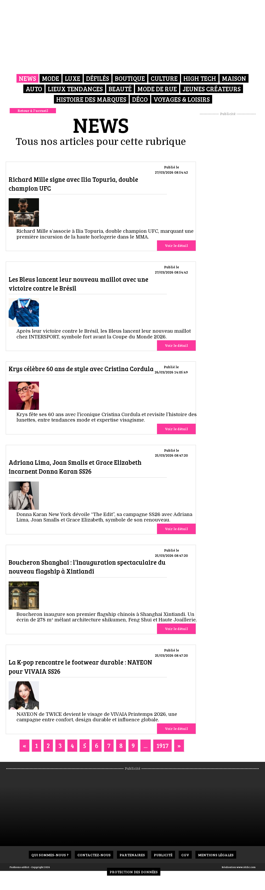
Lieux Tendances (75, 88)
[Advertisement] (232, 194)
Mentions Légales (216, 854)
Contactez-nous (94, 854)
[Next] (179, 745)
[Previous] (24, 745)
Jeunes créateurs (212, 88)
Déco (140, 99)
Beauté (120, 88)
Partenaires (132, 854)
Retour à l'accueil (33, 110)
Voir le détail (176, 245)
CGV (185, 854)
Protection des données (134, 871)
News (27, 78)
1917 (162, 745)
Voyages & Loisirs (182, 99)
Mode (50, 78)
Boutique (130, 78)
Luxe (72, 78)
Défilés (97, 78)
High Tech (199, 78)
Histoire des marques (91, 99)
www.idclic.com (246, 867)
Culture (164, 78)
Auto (34, 88)
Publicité (163, 854)
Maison (234, 78)
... (146, 745)
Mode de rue (157, 88)
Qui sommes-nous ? (50, 854)
